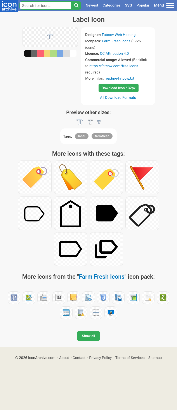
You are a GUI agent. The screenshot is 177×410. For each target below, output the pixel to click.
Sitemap (155, 357)
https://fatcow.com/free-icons (113, 66)
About (64, 357)
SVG (128, 5)
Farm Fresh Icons (116, 41)
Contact (79, 357)
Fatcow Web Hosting (118, 34)
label (81, 136)
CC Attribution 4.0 (114, 53)
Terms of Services (130, 357)
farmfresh (102, 136)
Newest (92, 5)
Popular (143, 5)
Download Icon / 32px (118, 88)
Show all (88, 336)
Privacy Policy (100, 357)
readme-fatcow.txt (119, 78)
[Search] (76, 5)
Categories (111, 5)
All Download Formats (118, 97)
